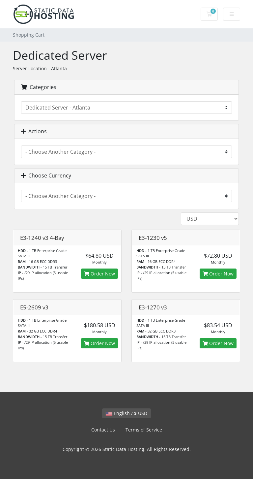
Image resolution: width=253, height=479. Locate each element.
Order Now (99, 274)
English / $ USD (126, 413)
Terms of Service (144, 430)
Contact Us (103, 430)
